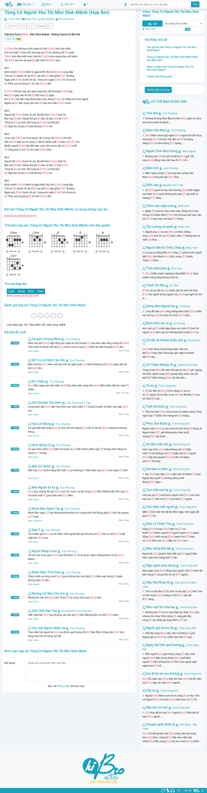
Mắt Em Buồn (39, 466)
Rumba (36, 393)
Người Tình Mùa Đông (160, 151)
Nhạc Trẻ (31, 19)
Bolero (36, 351)
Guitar (11, 291)
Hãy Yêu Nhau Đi (156, 582)
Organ (40, 291)
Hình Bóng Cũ (39, 445)
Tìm (195, 4)
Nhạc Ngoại (189, 151)
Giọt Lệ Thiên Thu (156, 524)
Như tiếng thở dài (156, 548)
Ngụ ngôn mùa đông (158, 565)
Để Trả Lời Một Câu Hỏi (46, 360)
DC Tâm (174, 285)
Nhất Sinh (183, 206)
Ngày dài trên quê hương (161, 645)
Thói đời (150, 113)
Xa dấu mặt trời (155, 444)
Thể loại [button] (24, 4)
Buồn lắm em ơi (155, 323)
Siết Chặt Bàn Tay (42, 611)
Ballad (36, 372)
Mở (152, 24)
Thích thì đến (153, 285)
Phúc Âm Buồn (154, 423)
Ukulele (21, 291)
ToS (178, 790)
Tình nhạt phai (154, 268)
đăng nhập (64, 686)
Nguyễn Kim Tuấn (173, 185)
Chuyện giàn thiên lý (158, 724)
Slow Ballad (47, 19)
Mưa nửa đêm (154, 130)
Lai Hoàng (179, 323)
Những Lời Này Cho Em (46, 593)
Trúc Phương (70, 339)
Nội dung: (9, 662)
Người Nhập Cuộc (42, 551)
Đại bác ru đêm (155, 469)
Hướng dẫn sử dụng (158, 89)
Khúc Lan (176, 268)
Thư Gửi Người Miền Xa (46, 628)
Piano (31, 291)
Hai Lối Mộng (39, 424)
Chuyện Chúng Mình (44, 339)
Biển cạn (150, 185)
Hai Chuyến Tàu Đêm (45, 403)
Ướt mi (149, 690)
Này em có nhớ (155, 707)
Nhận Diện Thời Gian (44, 572)
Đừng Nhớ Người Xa (158, 306)
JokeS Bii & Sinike (188, 364)
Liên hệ (187, 790)
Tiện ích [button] (67, 4)
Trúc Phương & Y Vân (76, 402)
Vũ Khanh (184, 306)
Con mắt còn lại (155, 490)
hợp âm (13, 251)
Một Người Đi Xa (41, 487)
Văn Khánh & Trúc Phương (74, 611)
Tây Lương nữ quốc (158, 227)
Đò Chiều (36, 381)
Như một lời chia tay (158, 607)
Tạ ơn (148, 386)
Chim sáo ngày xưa (158, 206)
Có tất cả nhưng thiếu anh (162, 340)
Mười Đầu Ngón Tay (44, 509)
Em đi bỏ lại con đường (160, 673)
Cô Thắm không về (157, 365)
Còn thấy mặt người (158, 507)
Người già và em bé (158, 628)
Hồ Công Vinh (66, 19)
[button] (86, 4)
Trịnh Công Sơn (167, 385)
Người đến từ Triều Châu (161, 247)
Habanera (37, 520)
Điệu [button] (46, 4)
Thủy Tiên (14, 19)
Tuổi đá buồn (153, 406)
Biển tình (150, 168)
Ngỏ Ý (34, 530)
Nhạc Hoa (184, 226)
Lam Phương (170, 168)
